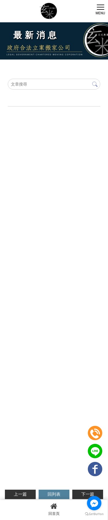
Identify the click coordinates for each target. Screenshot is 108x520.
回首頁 (53, 509)
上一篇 (20, 494)
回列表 (54, 494)
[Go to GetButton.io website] (94, 514)
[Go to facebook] (94, 503)
